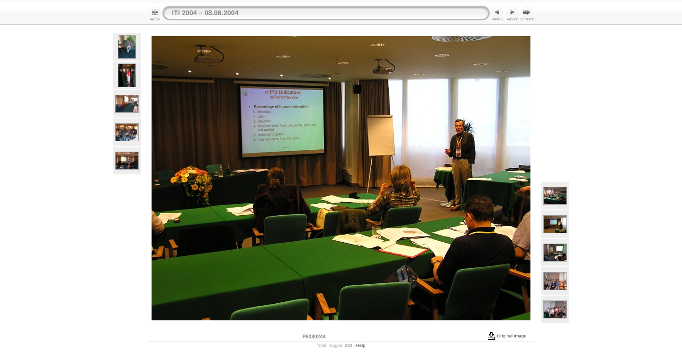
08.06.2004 (222, 13)
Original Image (506, 335)
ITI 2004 (184, 13)
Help (361, 345)
